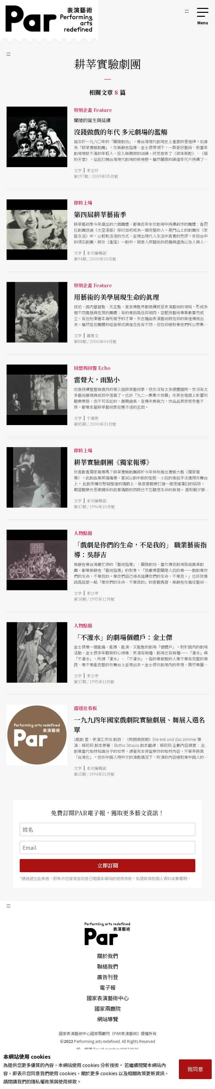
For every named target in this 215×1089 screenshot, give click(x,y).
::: (187, 10)
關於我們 (107, 956)
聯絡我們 (107, 966)
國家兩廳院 (108, 1008)
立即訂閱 (107, 865)
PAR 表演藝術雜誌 (108, 933)
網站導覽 (107, 1019)
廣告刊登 (107, 977)
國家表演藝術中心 (108, 998)
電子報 (108, 987)
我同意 (195, 1069)
